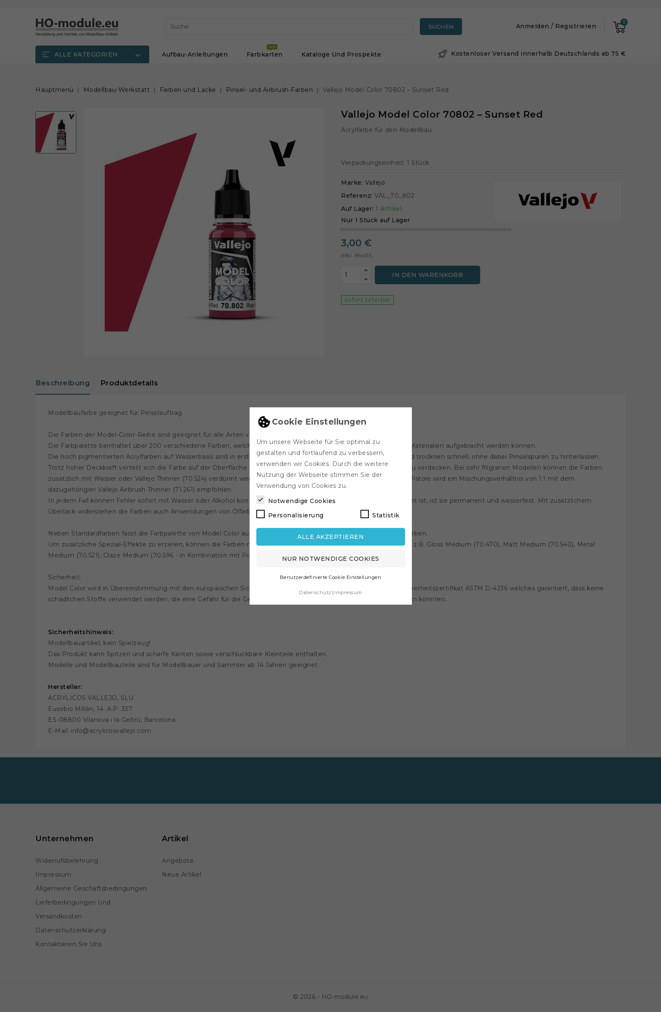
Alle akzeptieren (330, 537)
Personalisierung (290, 514)
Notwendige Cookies (296, 500)
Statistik (380, 514)
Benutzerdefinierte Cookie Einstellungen (331, 577)
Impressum (348, 592)
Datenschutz (315, 592)
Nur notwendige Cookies (330, 559)
